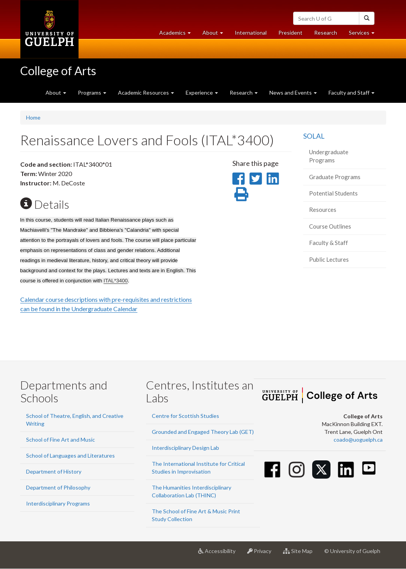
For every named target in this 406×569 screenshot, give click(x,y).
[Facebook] (272, 469)
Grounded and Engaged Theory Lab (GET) (203, 431)
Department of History (53, 471)
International (251, 32)
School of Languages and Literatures (70, 455)
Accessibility (219, 554)
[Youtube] (368, 468)
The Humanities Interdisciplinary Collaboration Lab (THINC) (191, 491)
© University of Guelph (352, 551)
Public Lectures (329, 259)
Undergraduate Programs (328, 156)
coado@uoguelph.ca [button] (358, 439)
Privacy (262, 554)
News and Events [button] (293, 92)
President (290, 32)
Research (328, 34)
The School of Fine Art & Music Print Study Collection (196, 515)
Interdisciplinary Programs (58, 503)
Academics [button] (178, 34)
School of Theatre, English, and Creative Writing (74, 419)
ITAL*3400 (116, 281)
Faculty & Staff (328, 242)
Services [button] (364, 34)
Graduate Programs (334, 176)
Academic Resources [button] (146, 92)
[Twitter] (321, 469)
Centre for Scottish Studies (185, 415)
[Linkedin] (346, 469)
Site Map (300, 554)
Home (33, 117)
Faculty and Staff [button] (351, 92)
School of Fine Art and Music (60, 439)
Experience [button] (202, 92)
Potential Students (333, 193)
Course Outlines (330, 226)
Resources (322, 209)
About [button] (215, 34)
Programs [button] (92, 92)
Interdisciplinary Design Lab (185, 447)
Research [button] (244, 92)
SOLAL (314, 136)
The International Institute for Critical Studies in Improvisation (198, 467)
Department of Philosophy (58, 487)
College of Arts (58, 70)
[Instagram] (297, 469)
